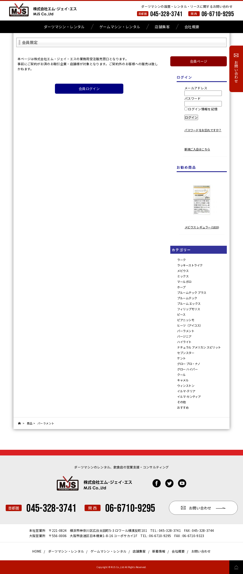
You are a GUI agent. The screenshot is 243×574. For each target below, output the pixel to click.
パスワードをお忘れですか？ (203, 130)
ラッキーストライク (190, 265)
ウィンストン (185, 385)
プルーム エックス (189, 303)
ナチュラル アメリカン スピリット (199, 347)
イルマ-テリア (186, 391)
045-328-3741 (166, 14)
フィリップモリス (188, 309)
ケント (181, 358)
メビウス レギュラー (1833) (202, 227)
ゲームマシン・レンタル (119, 26)
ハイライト (184, 342)
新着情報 (158, 551)
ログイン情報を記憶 (201, 109)
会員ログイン (89, 88)
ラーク (181, 260)
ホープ (181, 287)
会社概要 (191, 26)
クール (181, 374)
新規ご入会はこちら (197, 149)
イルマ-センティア (189, 396)
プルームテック (187, 298)
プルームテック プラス (191, 292)
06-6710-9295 (218, 14)
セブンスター (185, 353)
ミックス (183, 276)
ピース (181, 314)
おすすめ (183, 407)
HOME (36, 551)
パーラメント (185, 331)
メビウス (183, 271)
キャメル (183, 380)
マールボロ (184, 281)
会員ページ (198, 61)
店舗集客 (162, 26)
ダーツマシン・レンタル (64, 26)
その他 (181, 402)
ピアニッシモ (185, 320)
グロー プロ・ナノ (188, 364)
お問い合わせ (201, 551)
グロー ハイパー (187, 369)
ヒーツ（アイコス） (190, 325)
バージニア (184, 336)
